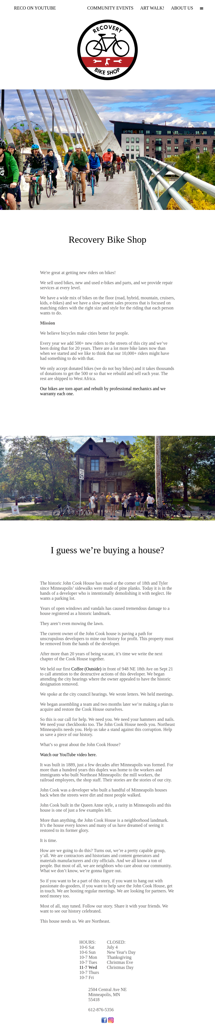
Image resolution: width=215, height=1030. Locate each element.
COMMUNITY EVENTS (110, 8)
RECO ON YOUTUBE (35, 8)
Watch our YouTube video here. (68, 754)
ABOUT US (182, 8)
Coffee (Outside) (86, 668)
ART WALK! (152, 8)
